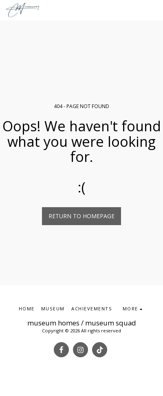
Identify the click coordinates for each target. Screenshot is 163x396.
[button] (153, 9)
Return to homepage (81, 216)
